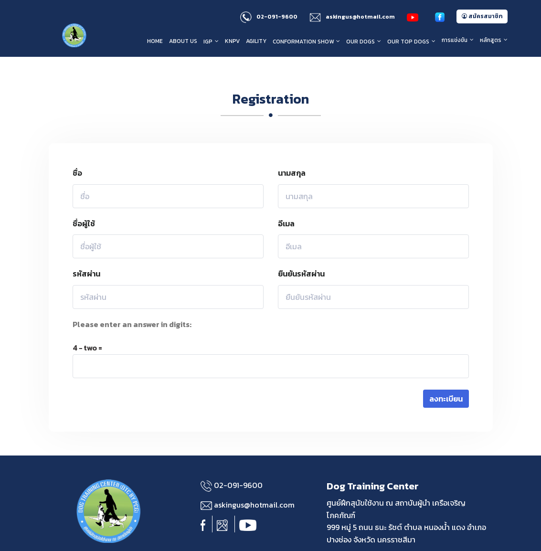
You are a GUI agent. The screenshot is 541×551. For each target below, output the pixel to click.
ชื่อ (77, 153)
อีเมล (286, 204)
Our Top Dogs (408, 41)
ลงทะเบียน (446, 379)
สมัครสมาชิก (482, 16)
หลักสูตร (490, 40)
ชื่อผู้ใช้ (84, 204)
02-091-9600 (268, 16)
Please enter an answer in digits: (132, 305)
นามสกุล (292, 153)
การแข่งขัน (454, 40)
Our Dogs (360, 41)
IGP (207, 41)
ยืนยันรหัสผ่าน (301, 255)
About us (183, 41)
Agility (256, 41)
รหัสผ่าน (86, 255)
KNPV (232, 41)
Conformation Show (303, 41)
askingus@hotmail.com (352, 16)
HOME (155, 41)
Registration (271, 80)
